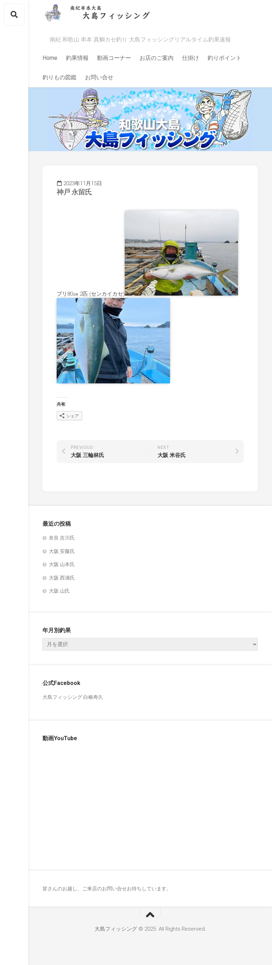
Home (49, 58)
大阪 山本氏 (62, 564)
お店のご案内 (157, 58)
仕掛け (190, 58)
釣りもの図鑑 (59, 77)
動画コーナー (114, 58)
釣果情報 (77, 58)
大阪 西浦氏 (62, 578)
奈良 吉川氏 (62, 538)
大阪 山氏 (59, 591)
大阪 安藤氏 (62, 551)
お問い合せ (99, 77)
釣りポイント (225, 58)
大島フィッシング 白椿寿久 (72, 697)
